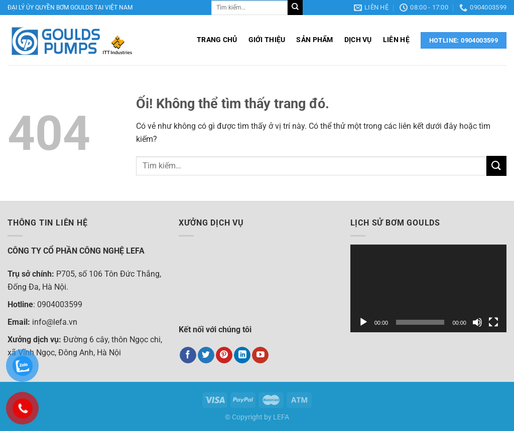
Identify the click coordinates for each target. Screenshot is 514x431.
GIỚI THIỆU (267, 40)
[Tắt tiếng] (477, 322)
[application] (428, 288)
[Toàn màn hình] (493, 322)
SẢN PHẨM (314, 40)
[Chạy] (363, 322)
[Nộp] (295, 7)
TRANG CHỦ (217, 40)
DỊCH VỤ (358, 40)
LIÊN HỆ (396, 40)
